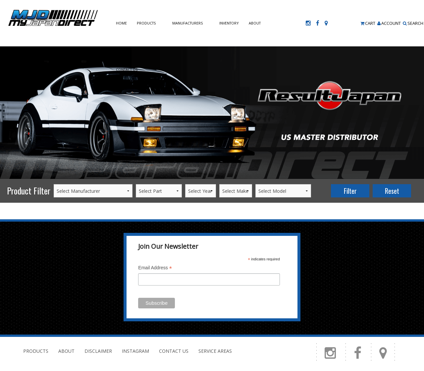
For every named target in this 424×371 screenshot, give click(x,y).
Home (121, 23)
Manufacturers (187, 23)
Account (389, 23)
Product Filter (28, 190)
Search (413, 23)
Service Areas (215, 351)
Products (146, 23)
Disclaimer (98, 351)
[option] (212, 112)
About (255, 23)
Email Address (155, 268)
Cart (367, 23)
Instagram (135, 351)
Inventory (229, 23)
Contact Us (126, 69)
